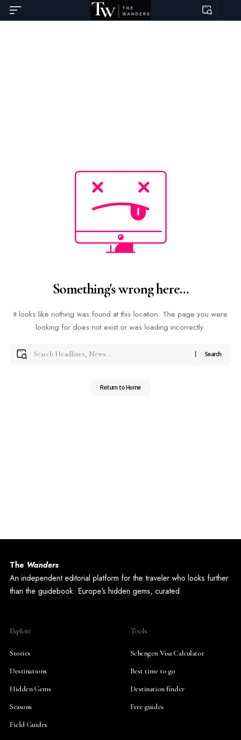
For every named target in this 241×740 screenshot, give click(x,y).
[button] (18, 10)
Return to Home (120, 387)
